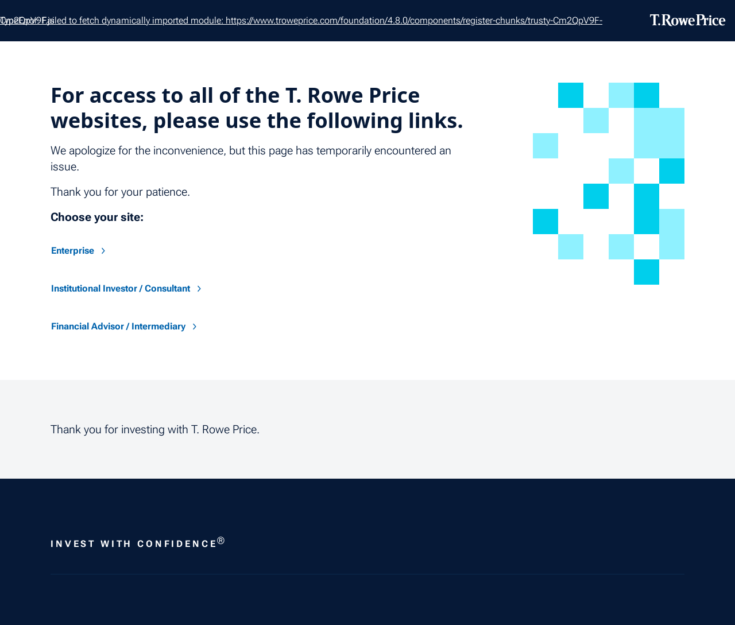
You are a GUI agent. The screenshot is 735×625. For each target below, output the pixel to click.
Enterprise (79, 250)
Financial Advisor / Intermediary (125, 326)
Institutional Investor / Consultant (127, 288)
